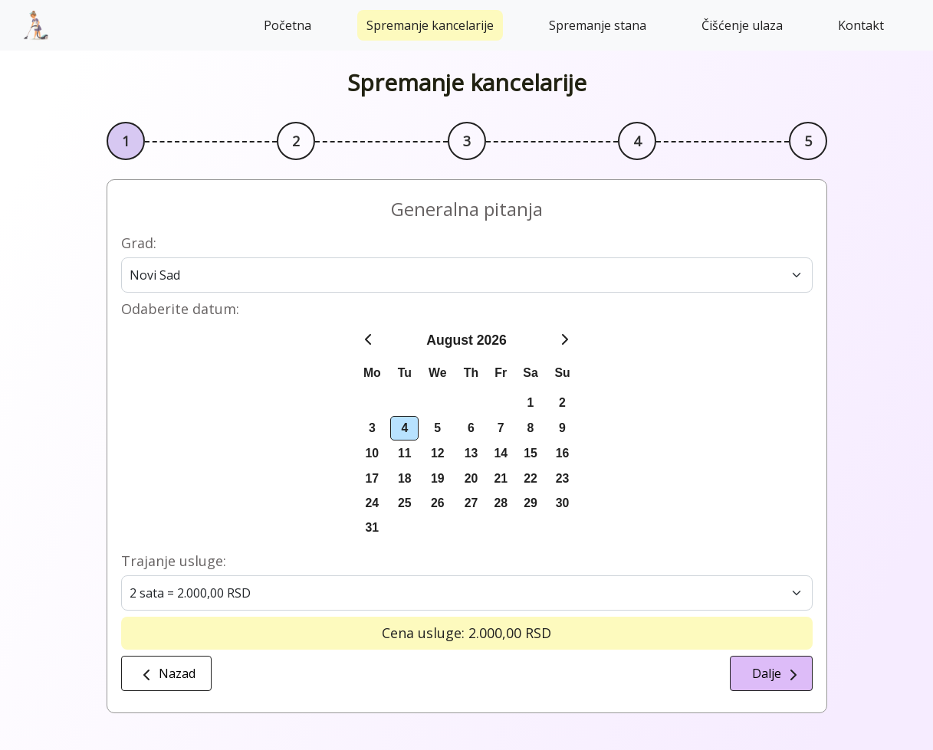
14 (501, 453)
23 (563, 478)
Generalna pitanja (467, 208)
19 (438, 478)
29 (530, 502)
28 (501, 502)
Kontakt (861, 25)
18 (405, 478)
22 (530, 478)
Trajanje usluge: (173, 561)
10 (372, 453)
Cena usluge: (423, 633)
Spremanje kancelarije (430, 25)
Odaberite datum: (180, 309)
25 (405, 502)
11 (405, 453)
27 (471, 502)
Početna (287, 25)
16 (563, 453)
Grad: (138, 243)
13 (471, 453)
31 (372, 527)
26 (438, 502)
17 (372, 478)
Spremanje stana (597, 25)
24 (372, 502)
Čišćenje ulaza (742, 25)
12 (438, 453)
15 (530, 453)
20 (471, 478)
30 (563, 502)
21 (501, 478)
